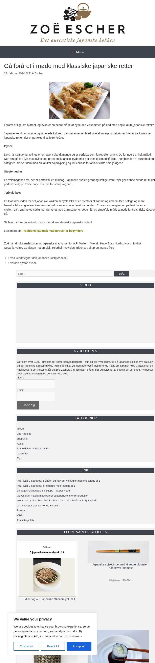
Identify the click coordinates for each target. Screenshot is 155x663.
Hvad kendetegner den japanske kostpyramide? (38, 258)
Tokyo (20, 428)
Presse (21, 510)
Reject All (53, 646)
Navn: (20, 377)
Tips (19, 458)
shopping (22, 438)
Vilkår (20, 515)
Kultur (20, 443)
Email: (20, 390)
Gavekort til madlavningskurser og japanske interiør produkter (53, 495)
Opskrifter (22, 453)
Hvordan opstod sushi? (22, 263)
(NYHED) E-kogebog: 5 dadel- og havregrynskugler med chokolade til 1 (58, 480)
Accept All (79, 646)
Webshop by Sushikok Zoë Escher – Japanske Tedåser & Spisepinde (57, 500)
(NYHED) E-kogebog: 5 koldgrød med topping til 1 (46, 485)
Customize (26, 646)
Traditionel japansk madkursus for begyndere (52, 230)
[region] (52, 634)
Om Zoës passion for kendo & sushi (38, 505)
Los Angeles (24, 433)
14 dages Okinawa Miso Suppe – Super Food (43, 490)
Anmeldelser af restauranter (33, 448)
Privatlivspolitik (25, 520)
